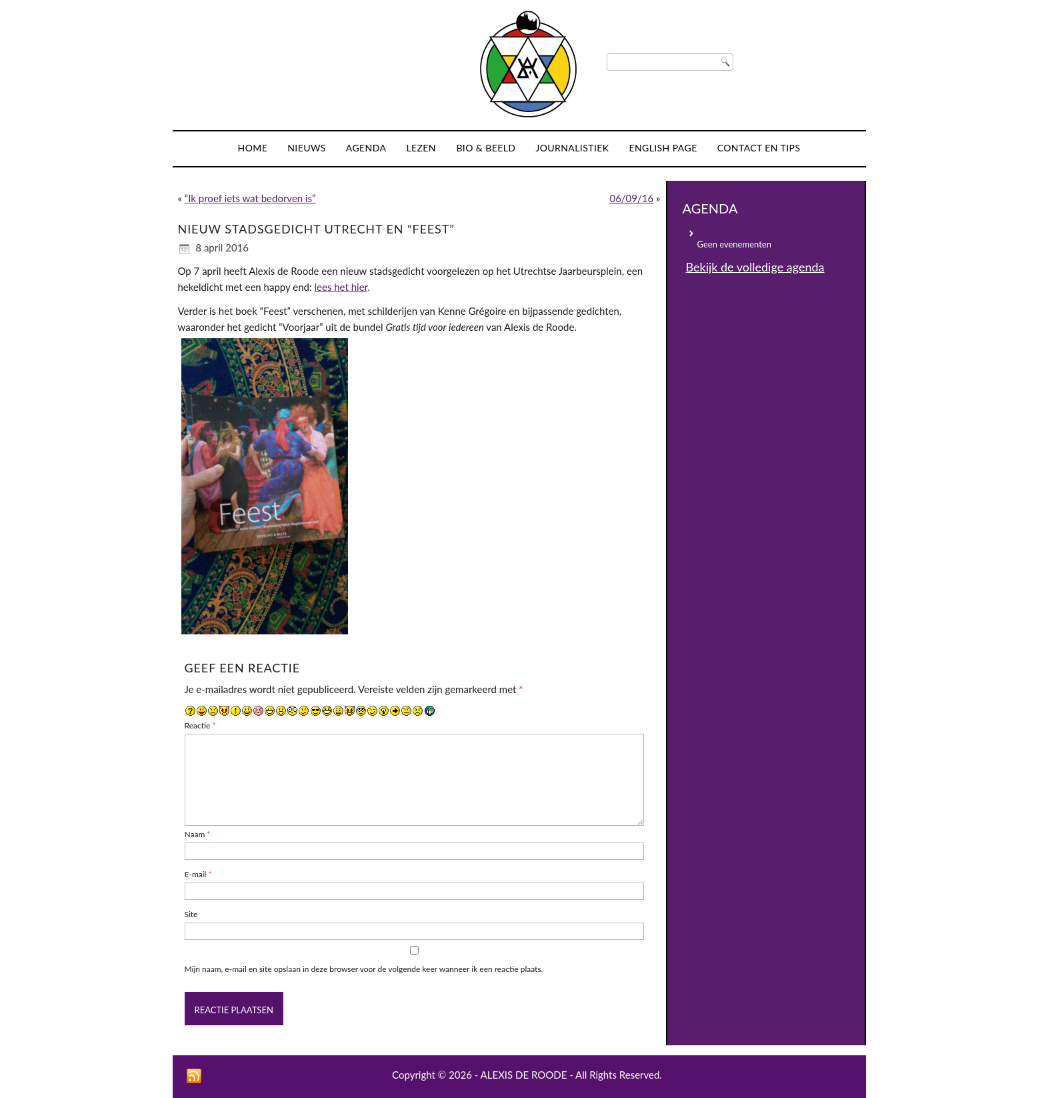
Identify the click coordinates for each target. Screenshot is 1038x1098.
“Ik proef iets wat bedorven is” (250, 198)
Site (191, 914)
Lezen (421, 147)
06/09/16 (631, 198)
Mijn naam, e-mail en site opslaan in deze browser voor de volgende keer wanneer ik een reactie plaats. (364, 969)
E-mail (198, 874)
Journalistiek (572, 147)
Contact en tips (759, 147)
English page (663, 147)
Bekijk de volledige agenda (755, 266)
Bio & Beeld (485, 147)
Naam (198, 834)
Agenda (366, 147)
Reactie (200, 725)
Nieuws (306, 147)
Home (253, 147)
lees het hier (341, 287)
